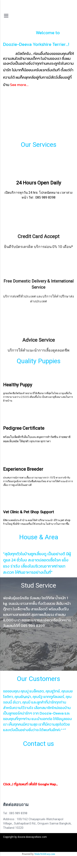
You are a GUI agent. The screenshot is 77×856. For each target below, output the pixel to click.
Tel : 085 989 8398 (15, 813)
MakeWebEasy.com (44, 854)
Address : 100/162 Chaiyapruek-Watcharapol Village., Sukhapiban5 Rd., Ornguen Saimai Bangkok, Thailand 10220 (37, 823)
